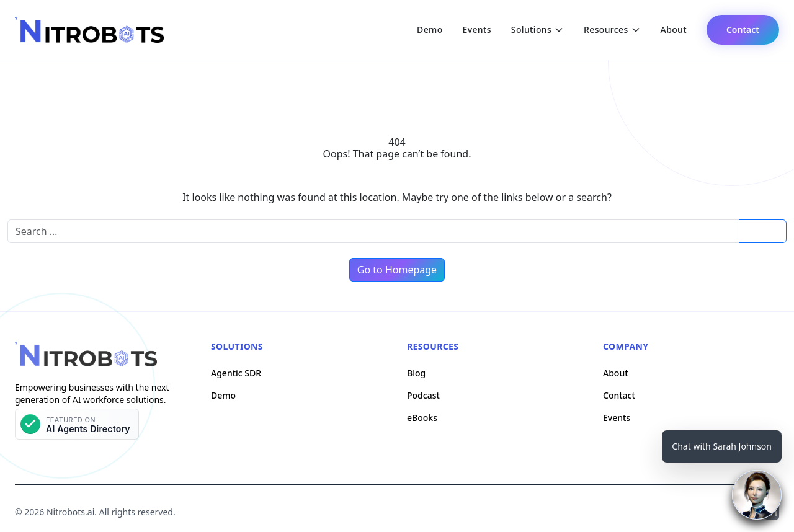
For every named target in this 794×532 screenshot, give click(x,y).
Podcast (423, 395)
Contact (742, 29)
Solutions (537, 29)
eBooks (422, 417)
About (674, 29)
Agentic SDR (236, 373)
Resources (612, 29)
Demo (429, 29)
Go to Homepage (397, 270)
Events (477, 29)
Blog (416, 373)
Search (762, 230)
